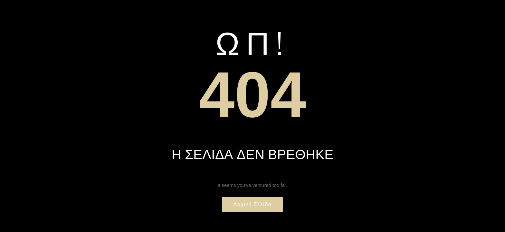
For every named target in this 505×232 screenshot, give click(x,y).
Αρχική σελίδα (252, 204)
